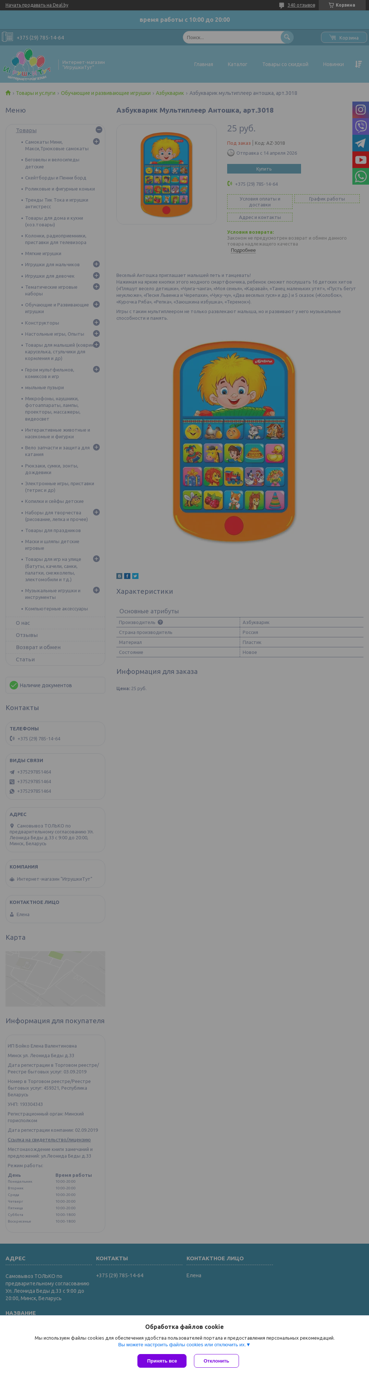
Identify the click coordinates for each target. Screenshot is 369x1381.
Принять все (162, 1361)
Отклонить (216, 1361)
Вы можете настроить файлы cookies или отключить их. (182, 1344)
